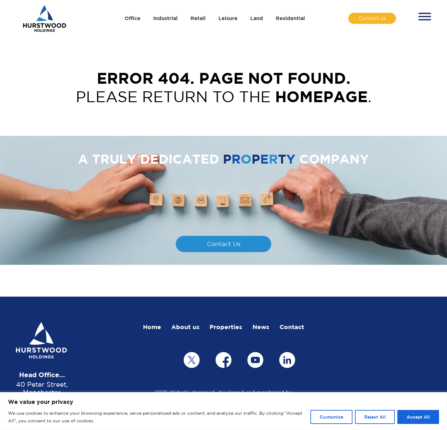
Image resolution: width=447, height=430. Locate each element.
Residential (290, 18)
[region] (223, 411)
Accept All (418, 416)
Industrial (165, 18)
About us (185, 326)
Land (256, 18)
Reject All (375, 416)
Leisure (228, 18)
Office (132, 18)
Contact (292, 326)
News (260, 326)
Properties (225, 326)
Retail (198, 18)
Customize (331, 416)
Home (152, 326)
